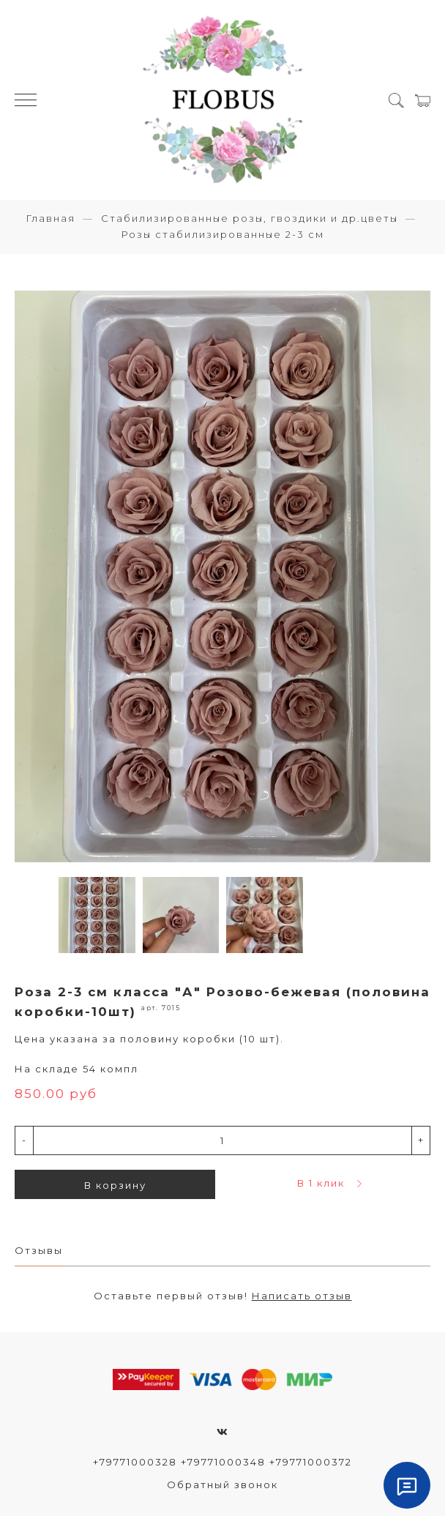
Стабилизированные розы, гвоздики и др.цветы (249, 218)
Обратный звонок (222, 1484)
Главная (50, 218)
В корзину (115, 1185)
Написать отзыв (302, 1296)
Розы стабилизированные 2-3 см (222, 234)
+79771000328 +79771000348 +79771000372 (222, 1462)
